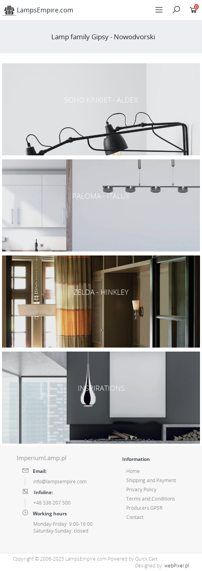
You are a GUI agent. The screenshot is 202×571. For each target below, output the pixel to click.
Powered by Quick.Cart (133, 558)
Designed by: (162, 565)
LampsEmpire (37, 10)
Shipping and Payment (151, 480)
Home (133, 471)
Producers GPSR (144, 508)
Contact (134, 517)
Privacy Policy (141, 489)
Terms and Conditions (150, 498)
